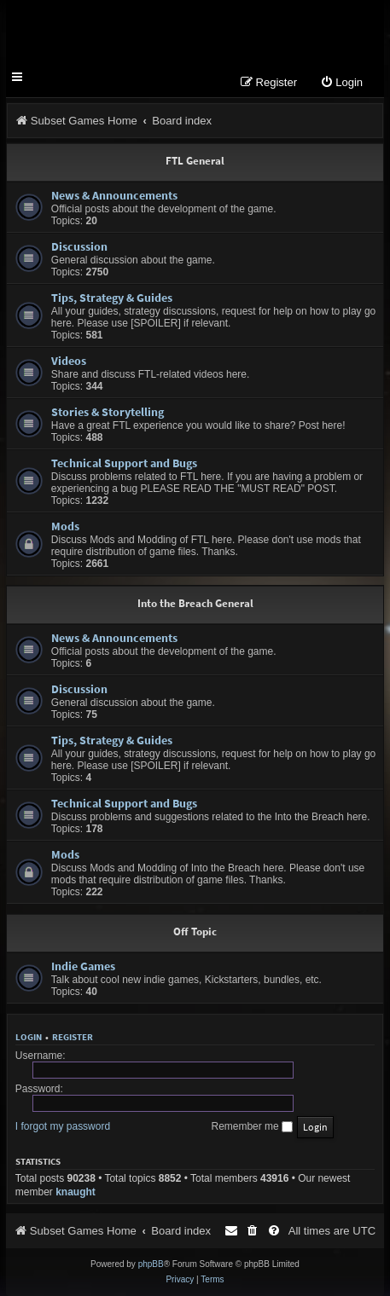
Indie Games (83, 966)
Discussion (79, 246)
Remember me (252, 1126)
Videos (68, 360)
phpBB (151, 1264)
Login (28, 1037)
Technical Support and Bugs (124, 463)
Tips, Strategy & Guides (111, 297)
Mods (65, 526)
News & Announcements (114, 195)
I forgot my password (62, 1126)
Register (72, 1037)
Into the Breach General (195, 603)
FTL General (195, 160)
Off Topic (195, 931)
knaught (75, 1192)
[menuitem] (341, 83)
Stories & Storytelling (107, 411)
